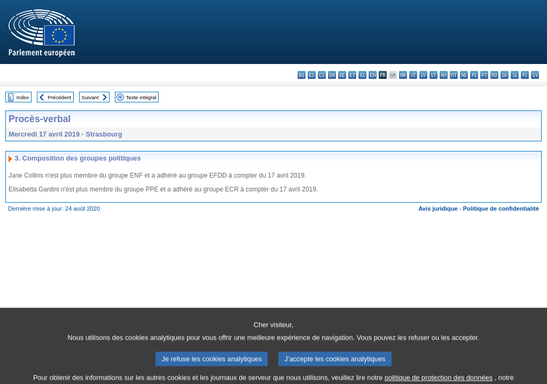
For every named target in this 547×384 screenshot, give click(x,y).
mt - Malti (454, 75)
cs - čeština (322, 75)
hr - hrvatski (403, 75)
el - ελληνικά (362, 75)
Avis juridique (438, 208)
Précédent (60, 97)
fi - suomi (525, 75)
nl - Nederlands (464, 75)
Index (23, 97)
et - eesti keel (352, 75)
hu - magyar (444, 75)
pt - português (484, 75)
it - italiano (413, 75)
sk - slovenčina (505, 75)
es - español (312, 75)
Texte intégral (141, 97)
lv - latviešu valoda (423, 75)
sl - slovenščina (515, 75)
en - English (373, 75)
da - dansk (332, 75)
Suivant (90, 97)
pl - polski (474, 75)
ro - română (494, 75)
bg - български (302, 75)
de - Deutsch (342, 75)
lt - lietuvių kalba (433, 75)
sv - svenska (535, 75)
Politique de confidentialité (501, 208)
